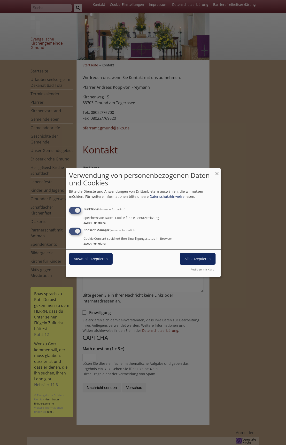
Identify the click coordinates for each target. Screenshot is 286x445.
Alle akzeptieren (198, 258)
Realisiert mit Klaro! (203, 269)
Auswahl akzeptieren (91, 258)
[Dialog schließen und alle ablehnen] (217, 171)
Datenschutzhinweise (167, 196)
